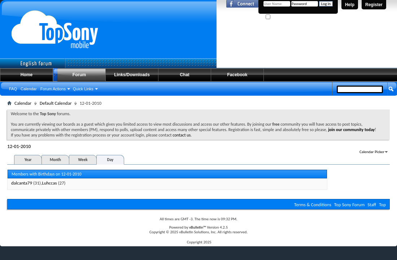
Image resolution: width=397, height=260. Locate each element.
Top (382, 204)
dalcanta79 (21, 183)
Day (110, 159)
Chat (184, 74)
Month (55, 159)
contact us (182, 135)
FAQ (13, 89)
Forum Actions (53, 89)
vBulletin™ (197, 227)
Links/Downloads (132, 74)
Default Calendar (55, 103)
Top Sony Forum (349, 204)
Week (83, 159)
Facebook (237, 74)
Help (349, 4)
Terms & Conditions (312, 204)
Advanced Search (374, 102)
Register (374, 4)
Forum (79, 74)
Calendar (29, 89)
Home (26, 74)
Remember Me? (281, 17)
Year (28, 159)
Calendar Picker (371, 152)
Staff (371, 204)
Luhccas (49, 183)
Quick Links (83, 89)
